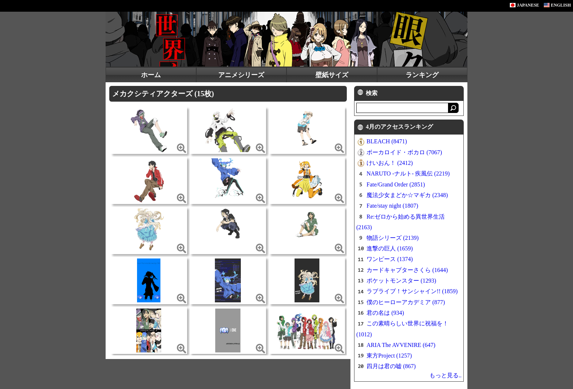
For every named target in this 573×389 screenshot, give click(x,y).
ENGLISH (557, 5)
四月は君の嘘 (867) (391, 366)
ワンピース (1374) (390, 259)
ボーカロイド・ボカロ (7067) (404, 152)
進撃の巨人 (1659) (390, 248)
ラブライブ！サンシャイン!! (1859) (412, 291)
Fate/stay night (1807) (392, 206)
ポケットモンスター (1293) (401, 280)
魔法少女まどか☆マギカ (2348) (407, 195)
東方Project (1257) (389, 355)
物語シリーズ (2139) (393, 238)
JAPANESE (524, 5)
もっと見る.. (445, 375)
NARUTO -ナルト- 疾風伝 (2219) (408, 173)
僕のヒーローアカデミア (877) (406, 302)
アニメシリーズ (241, 75)
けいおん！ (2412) (390, 163)
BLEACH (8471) (387, 141)
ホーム (151, 75)
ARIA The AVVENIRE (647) (401, 345)
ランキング (422, 75)
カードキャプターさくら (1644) (407, 270)
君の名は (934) (385, 313)
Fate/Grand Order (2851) (396, 184)
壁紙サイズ (331, 75)
